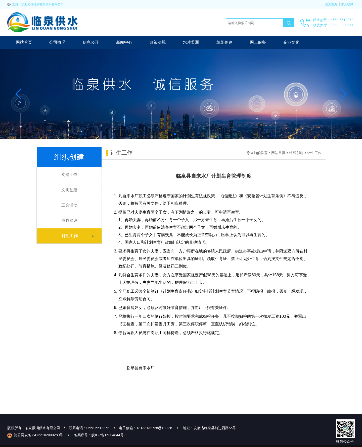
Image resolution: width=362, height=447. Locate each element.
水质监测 (191, 42)
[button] (175, 134)
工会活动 (69, 205)
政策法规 (158, 42)
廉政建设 (69, 220)
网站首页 (24, 42)
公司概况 (57, 42)
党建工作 (69, 174)
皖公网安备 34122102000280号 (35, 435)
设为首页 (331, 4)
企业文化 (291, 42)
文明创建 (69, 190)
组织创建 (224, 42)
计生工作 (82, 235)
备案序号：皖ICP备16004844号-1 (100, 435)
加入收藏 (347, 4)
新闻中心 (124, 42)
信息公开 (91, 42)
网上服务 (258, 42)
